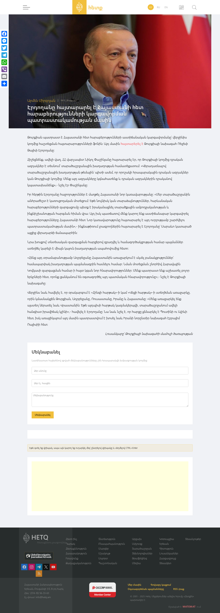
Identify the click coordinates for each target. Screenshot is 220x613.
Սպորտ (103, 558)
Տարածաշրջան (142, 548)
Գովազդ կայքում (165, 584)
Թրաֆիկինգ (139, 558)
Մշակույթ (104, 553)
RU (158, 7)
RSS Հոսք (183, 589)
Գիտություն (166, 548)
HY (150, 7)
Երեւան (164, 543)
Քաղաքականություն (78, 563)
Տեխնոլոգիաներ (142, 553)
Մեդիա (136, 563)
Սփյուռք (137, 543)
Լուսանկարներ (168, 553)
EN (166, 7)
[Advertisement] (110, 487)
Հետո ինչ (71, 538)
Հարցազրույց (167, 558)
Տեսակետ (165, 563)
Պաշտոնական (107, 563)
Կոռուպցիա (166, 538)
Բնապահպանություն (111, 543)
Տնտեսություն (106, 538)
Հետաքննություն (76, 548)
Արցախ (137, 538)
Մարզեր (103, 548)
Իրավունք (72, 558)
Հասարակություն (76, 553)
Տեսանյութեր (193, 538)
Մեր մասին (137, 584)
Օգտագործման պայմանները (148, 589)
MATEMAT (189, 606)
